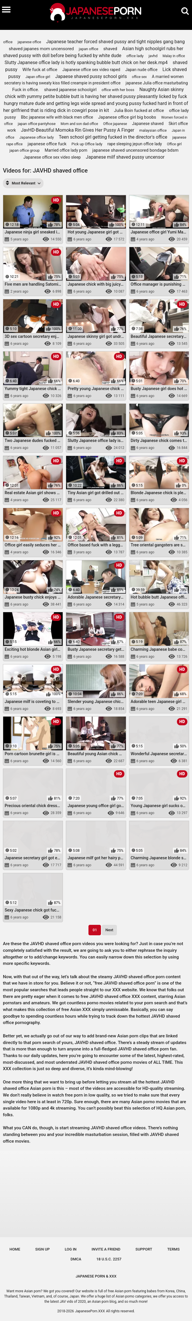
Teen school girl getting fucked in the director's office (113, 137)
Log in (71, 1249)
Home (15, 1249)
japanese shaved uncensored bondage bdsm (135, 150)
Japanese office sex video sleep (52, 157)
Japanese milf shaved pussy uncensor (125, 157)
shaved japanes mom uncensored (41, 48)
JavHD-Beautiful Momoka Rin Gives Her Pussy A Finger (77, 130)
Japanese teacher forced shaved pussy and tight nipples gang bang (115, 41)
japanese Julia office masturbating (157, 83)
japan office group (25, 150)
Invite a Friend (106, 1249)
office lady (135, 56)
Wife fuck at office (39, 69)
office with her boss (118, 90)
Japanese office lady (36, 137)
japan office (88, 49)
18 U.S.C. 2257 (109, 1259)
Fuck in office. (25, 89)
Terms (173, 1249)
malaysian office (152, 130)
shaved (110, 48)
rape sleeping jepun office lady (134, 144)
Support (143, 1249)
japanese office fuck (47, 143)
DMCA (75, 1259)
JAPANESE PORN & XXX (96, 1276)
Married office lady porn (66, 150)
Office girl (174, 144)
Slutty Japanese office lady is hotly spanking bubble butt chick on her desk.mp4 (86, 62)
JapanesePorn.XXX (90, 1311)
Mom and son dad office (79, 124)
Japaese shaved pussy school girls (91, 76)
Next (109, 930)
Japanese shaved (148, 123)
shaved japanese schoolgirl (70, 89)
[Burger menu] (6, 9)
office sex (139, 77)
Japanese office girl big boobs (127, 117)
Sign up (42, 1249)
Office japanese (115, 124)
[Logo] (96, 13)
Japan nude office (141, 69)
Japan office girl (38, 77)
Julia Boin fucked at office (139, 110)
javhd (152, 56)
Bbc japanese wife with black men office (57, 117)
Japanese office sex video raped (91, 69)
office (7, 42)
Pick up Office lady (87, 144)
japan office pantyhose (37, 124)
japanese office (29, 42)
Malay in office (173, 56)
